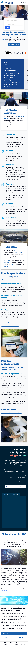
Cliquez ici (4, 590)
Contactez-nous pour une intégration (15, 486)
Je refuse (5, 637)
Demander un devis (14, 44)
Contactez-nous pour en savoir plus (11, 412)
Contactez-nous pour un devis (10, 325)
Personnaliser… (20, 637)
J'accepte (5, 633)
